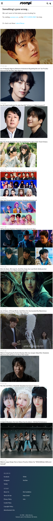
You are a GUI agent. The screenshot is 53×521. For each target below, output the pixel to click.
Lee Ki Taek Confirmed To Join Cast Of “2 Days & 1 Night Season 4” (22, 105)
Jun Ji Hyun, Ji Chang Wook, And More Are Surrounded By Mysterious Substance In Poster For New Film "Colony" (23, 312)
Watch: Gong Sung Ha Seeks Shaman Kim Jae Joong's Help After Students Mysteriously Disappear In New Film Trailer (24, 354)
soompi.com (14, 17)
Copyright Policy (8, 506)
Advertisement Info (9, 510)
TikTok (24, 476)
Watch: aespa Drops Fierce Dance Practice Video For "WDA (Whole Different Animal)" (25, 463)
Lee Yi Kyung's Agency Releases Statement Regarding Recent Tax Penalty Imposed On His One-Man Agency (24, 69)
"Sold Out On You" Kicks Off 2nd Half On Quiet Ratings (18, 171)
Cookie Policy (7, 503)
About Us (6, 492)
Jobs (24, 499)
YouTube (25, 480)
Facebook (6, 476)
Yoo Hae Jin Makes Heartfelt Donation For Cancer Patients (19, 386)
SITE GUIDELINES (30, 17)
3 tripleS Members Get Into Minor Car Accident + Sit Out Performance (23, 422)
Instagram (6, 480)
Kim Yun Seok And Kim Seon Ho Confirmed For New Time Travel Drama (23, 142)
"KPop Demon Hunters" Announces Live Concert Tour (18, 229)
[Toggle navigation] (2, 3)
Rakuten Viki (30, 517)
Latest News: (20, 23)
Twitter (6, 484)
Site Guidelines (27, 492)
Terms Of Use (7, 495)
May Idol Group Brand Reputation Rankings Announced (18, 200)
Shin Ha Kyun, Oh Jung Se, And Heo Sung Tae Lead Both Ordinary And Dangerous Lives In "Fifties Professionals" (23, 270)
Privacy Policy (8, 499)
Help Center (26, 495)
